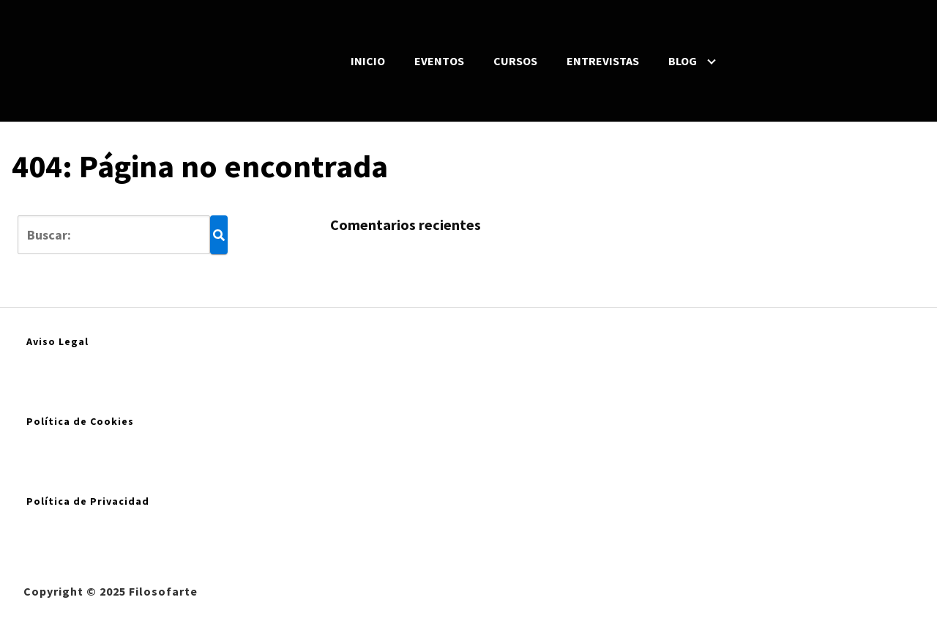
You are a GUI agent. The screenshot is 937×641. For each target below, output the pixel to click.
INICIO (368, 60)
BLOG (682, 60)
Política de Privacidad (87, 501)
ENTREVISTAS (603, 60)
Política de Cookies (80, 421)
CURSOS (515, 60)
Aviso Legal (57, 341)
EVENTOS (439, 60)
